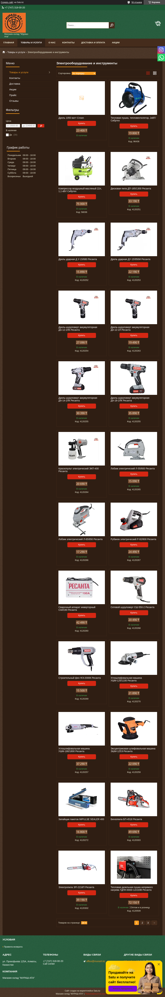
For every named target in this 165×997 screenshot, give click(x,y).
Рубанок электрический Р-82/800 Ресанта (133, 539)
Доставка (14, 83)
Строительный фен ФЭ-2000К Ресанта (79, 678)
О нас (52, 42)
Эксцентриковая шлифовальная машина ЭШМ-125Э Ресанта (133, 750)
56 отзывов (136, 2)
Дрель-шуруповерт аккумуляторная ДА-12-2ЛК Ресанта (77, 328)
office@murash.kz (95, 961)
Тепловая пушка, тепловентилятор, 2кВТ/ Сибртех (133, 119)
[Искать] (112, 25)
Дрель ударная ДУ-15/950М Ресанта (130, 259)
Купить (81, 123)
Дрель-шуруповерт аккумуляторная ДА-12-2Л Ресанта (130, 328)
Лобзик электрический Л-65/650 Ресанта (80, 539)
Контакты (68, 42)
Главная (8, 42)
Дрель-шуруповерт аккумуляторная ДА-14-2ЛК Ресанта (77, 399)
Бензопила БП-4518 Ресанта (126, 819)
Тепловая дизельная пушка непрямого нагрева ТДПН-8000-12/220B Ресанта (132, 888)
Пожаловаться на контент (97, 994)
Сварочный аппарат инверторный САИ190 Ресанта (76, 608)
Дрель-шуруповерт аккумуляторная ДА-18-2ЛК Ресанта (130, 399)
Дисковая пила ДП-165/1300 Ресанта (131, 188)
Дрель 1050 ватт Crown (71, 118)
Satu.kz (96, 991)
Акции (116, 42)
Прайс (12, 95)
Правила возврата (13, 946)
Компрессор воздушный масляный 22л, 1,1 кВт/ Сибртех (80, 190)
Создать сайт (7, 2)
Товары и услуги (31, 42)
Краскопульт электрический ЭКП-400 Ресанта (78, 470)
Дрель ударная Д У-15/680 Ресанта (77, 259)
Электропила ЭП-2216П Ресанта (76, 887)
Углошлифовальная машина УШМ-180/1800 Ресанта (74, 750)
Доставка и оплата (93, 42)
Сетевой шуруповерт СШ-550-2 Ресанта (132, 607)
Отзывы (14, 100)
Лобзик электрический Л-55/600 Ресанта (133, 468)
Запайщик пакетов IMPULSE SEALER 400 (81, 819)
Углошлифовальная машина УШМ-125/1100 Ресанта (126, 679)
